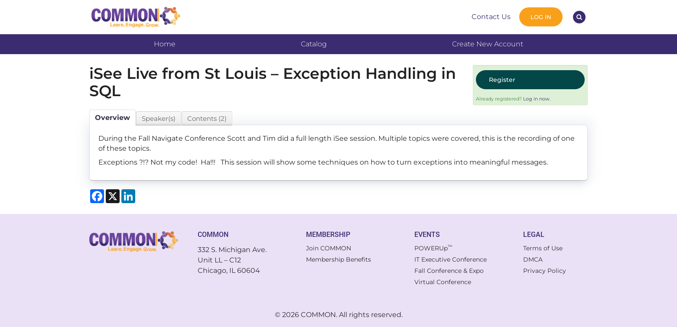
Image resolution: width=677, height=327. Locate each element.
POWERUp (433, 248)
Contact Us (491, 17)
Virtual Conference (442, 282)
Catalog (314, 44)
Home (165, 44)
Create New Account (487, 44)
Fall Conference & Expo (449, 271)
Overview (112, 117)
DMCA (533, 259)
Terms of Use (543, 248)
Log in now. (536, 99)
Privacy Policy (544, 271)
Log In (541, 16)
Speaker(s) (159, 118)
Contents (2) (207, 118)
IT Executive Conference (450, 259)
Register (502, 80)
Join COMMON (328, 248)
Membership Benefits (338, 259)
